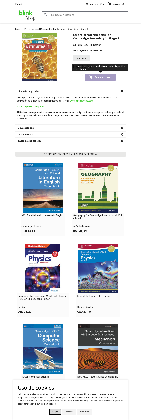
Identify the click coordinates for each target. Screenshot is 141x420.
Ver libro (81, 58)
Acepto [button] (55, 411)
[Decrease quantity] (82, 79)
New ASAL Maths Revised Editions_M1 (97, 346)
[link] (43, 169)
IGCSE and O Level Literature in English (42, 185)
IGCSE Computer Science (35, 346)
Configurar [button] (84, 411)
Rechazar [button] (69, 411)
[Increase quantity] (82, 75)
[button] (70, 91)
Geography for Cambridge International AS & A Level (97, 186)
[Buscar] (85, 14)
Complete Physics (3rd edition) (94, 265)
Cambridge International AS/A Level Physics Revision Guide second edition (42, 267)
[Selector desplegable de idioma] (21, 4)
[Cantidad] (77, 77)
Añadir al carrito (100, 77)
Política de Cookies (45, 403)
